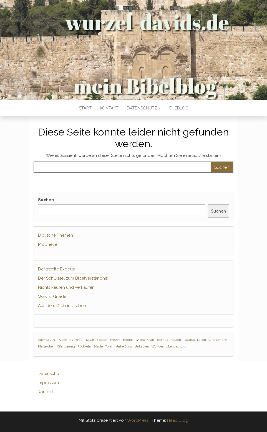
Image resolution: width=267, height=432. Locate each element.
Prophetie (47, 244)
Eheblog (178, 108)
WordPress (137, 420)
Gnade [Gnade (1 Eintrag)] (140, 339)
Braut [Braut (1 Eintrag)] (80, 339)
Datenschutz (144, 108)
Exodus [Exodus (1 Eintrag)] (128, 339)
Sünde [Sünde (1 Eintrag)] (98, 346)
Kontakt (109, 108)
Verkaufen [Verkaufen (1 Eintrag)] (142, 346)
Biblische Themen (55, 235)
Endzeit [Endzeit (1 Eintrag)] (114, 339)
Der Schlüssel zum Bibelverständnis (73, 278)
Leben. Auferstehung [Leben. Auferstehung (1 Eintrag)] (212, 339)
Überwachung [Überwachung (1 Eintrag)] (176, 346)
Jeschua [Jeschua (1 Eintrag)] (162, 339)
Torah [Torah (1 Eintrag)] (109, 346)
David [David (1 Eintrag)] (90, 339)
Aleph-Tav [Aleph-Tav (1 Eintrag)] (66, 339)
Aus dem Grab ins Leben (62, 305)
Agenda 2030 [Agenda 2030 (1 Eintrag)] (47, 339)
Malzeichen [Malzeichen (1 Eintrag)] (46, 346)
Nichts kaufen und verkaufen (66, 287)
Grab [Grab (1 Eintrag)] (150, 339)
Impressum (48, 382)
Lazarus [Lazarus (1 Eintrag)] (189, 339)
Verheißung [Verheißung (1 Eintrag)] (124, 346)
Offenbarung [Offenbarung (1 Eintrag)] (66, 346)
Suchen (46, 199)
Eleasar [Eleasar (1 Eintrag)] (102, 339)
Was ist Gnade (52, 296)
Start (85, 108)
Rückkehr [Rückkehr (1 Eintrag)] (84, 346)
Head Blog (177, 420)
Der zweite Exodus (56, 269)
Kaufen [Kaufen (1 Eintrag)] (176, 339)
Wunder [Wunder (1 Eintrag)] (157, 346)
